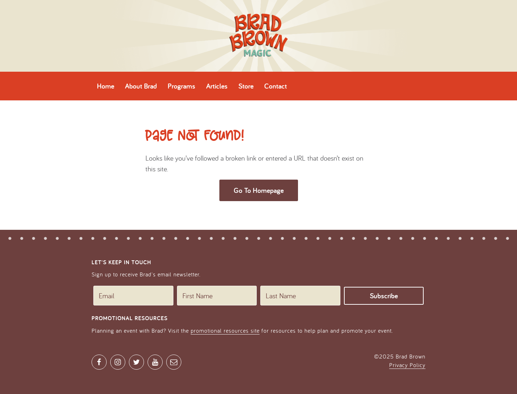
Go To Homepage (259, 190)
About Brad (141, 86)
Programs (181, 86)
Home (105, 86)
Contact (275, 86)
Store (245, 86)
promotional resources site (225, 330)
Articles (217, 86)
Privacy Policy (407, 365)
